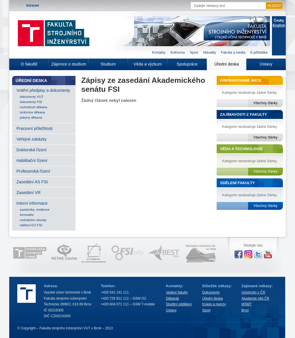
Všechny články (265, 103)
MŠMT (246, 304)
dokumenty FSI (31, 102)
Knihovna (177, 53)
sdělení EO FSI (31, 225)
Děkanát (172, 298)
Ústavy (266, 64)
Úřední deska (226, 64)
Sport (194, 53)
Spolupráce (187, 64)
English (279, 25)
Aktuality (209, 53)
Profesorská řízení (33, 171)
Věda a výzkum (147, 64)
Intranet (32, 5)
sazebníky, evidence (35, 209)
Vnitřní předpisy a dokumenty (43, 90)
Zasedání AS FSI (32, 182)
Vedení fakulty (177, 292)
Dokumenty (211, 292)
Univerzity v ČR (253, 292)
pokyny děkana (31, 117)
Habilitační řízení (31, 160)
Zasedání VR (28, 192)
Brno (245, 310)
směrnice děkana (32, 112)
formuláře (27, 214)
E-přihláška (259, 53)
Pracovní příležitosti (34, 128)
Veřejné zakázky (31, 139)
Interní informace (32, 203)
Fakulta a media (233, 53)
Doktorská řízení (31, 149)
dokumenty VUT (32, 96)
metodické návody (33, 220)
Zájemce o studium (68, 64)
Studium (108, 64)
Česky (279, 20)
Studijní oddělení (179, 304)
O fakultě (29, 64)
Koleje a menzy (214, 304)
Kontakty (159, 53)
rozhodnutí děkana (33, 107)
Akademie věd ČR (255, 298)
